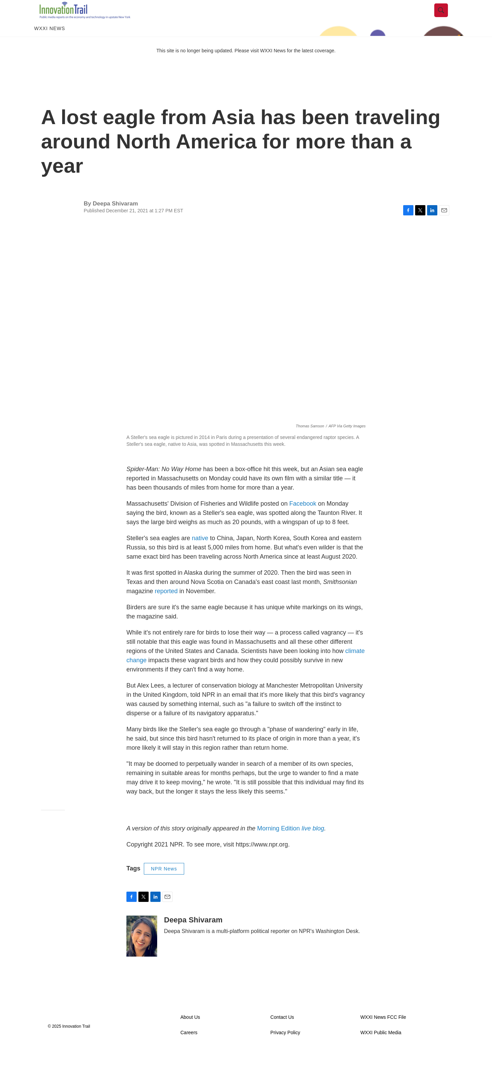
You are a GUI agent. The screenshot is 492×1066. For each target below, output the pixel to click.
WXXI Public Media (380, 1048)
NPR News (164, 884)
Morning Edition (290, 843)
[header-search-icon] (446, 18)
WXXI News (49, 43)
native (200, 553)
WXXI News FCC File (383, 1032)
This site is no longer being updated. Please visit (208, 66)
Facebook (302, 519)
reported (166, 606)
